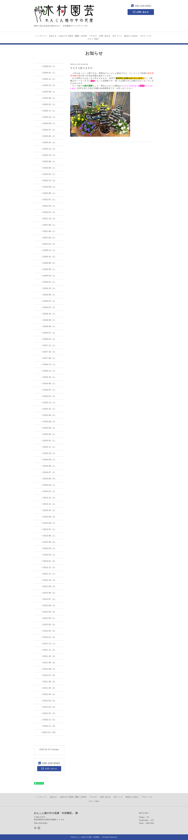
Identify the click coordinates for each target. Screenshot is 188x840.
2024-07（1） (49, 130)
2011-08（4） (49, 669)
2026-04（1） (49, 66)
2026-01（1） (49, 73)
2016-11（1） (49, 371)
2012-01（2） (49, 637)
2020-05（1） (49, 276)
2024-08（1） (49, 123)
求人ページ (117, 36)
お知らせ (53, 36)
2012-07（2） (49, 599)
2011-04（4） (49, 694)
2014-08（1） (49, 466)
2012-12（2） (49, 567)
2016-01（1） (49, 396)
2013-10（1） (49, 510)
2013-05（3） (49, 542)
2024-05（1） (49, 136)
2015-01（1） (49, 440)
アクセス (93, 36)
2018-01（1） (49, 339)
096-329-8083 (143, 6)
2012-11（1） (49, 574)
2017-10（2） (49, 352)
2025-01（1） (49, 104)
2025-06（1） (49, 98)
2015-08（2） (49, 421)
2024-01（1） (49, 142)
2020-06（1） (49, 269)
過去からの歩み (131, 36)
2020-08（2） (49, 263)
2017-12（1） (49, 345)
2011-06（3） (49, 681)
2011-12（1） (49, 643)
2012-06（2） (49, 605)
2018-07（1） (49, 333)
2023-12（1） (49, 149)
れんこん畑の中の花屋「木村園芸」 (88, 837)
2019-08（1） (49, 295)
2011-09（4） (49, 662)
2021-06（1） (49, 231)
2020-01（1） (49, 282)
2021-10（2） (49, 218)
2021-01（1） (49, 244)
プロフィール (145, 36)
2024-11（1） (49, 111)
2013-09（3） (49, 517)
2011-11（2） (49, 650)
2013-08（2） (49, 523)
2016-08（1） (49, 383)
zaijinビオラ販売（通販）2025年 (73, 36)
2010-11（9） (49, 726)
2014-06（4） (49, 479)
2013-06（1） (49, 536)
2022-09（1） (49, 187)
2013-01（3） (49, 561)
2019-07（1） (49, 301)
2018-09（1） (49, 320)
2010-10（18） (49, 732)
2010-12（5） (49, 720)
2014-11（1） (49, 447)
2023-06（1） (49, 168)
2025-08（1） (49, 92)
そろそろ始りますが (81, 68)
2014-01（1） (49, 491)
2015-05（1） (49, 434)
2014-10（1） (49, 453)
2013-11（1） (49, 504)
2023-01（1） (49, 174)
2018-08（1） (49, 326)
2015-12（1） (49, 402)
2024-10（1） (49, 117)
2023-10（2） (49, 155)
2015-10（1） (49, 409)
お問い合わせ (104, 36)
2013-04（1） (49, 548)
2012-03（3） (49, 624)
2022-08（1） (49, 193)
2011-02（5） (49, 707)
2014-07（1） (49, 472)
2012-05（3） (49, 612)
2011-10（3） (49, 656)
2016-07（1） (49, 390)
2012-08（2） (49, 593)
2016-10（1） (49, 377)
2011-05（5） (49, 688)
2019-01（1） (49, 307)
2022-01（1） (49, 212)
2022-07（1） (49, 199)
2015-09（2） (49, 415)
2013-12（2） (49, 498)
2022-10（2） (49, 180)
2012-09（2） (49, 586)
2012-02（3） (49, 631)
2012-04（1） (49, 618)
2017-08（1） (49, 358)
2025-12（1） (49, 79)
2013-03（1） (49, 555)
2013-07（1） (49, 529)
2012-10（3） (49, 580)
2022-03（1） (49, 206)
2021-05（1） (49, 237)
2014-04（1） (49, 485)
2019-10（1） (49, 288)
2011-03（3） (49, 701)
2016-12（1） (49, 364)
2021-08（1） (49, 225)
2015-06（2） (49, 428)
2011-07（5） (49, 675)
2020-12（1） (49, 250)
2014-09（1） (49, 459)
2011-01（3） (49, 713)
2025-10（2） (49, 85)
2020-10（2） (49, 257)
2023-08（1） (49, 161)
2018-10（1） (49, 314)
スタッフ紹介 (93, 39)
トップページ (41, 36)
